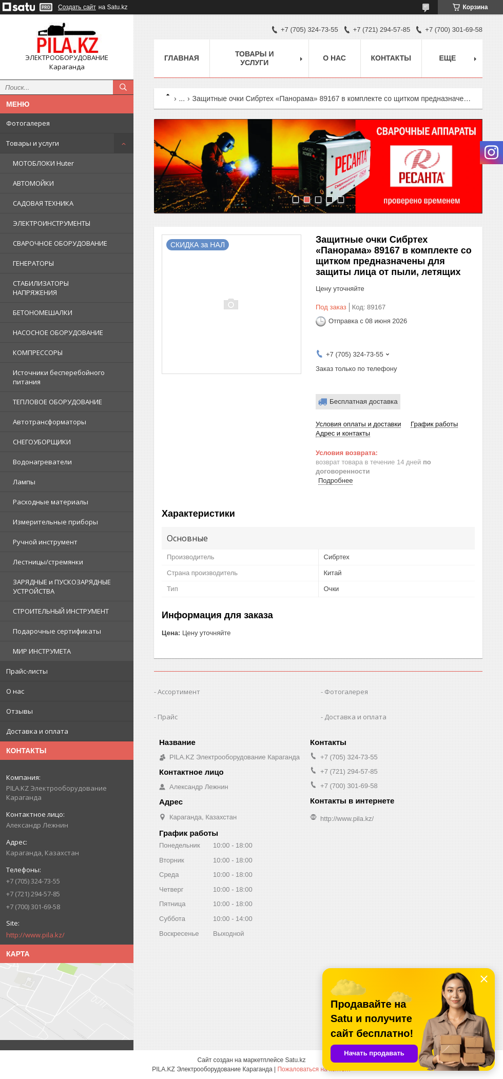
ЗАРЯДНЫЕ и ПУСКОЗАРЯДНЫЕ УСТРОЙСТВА (62, 586)
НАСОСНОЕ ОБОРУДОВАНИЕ (58, 332)
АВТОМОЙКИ (33, 183)
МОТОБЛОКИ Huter (43, 163)
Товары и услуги (32, 143)
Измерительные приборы (55, 521)
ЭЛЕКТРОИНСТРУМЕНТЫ (51, 223)
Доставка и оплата (37, 731)
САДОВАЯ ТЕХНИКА (43, 203)
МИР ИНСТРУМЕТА (42, 651)
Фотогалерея (28, 123)
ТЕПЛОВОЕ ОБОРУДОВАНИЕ (57, 401)
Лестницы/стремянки (48, 561)
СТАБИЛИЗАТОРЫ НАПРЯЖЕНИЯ (41, 288)
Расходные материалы (50, 501)
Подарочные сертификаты (57, 631)
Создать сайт (77, 7)
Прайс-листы (27, 671)
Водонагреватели (42, 461)
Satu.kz (295, 1060)
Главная (181, 58)
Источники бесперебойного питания (59, 377)
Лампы (24, 481)
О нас (15, 691)
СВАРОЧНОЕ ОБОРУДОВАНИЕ (60, 243)
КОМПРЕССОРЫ (38, 352)
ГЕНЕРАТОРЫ (33, 263)
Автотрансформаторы (49, 421)
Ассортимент (179, 691)
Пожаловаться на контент (314, 1069)
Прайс (168, 716)
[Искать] (123, 87)
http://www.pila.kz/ (35, 934)
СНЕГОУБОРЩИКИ (42, 441)
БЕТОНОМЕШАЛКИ (42, 312)
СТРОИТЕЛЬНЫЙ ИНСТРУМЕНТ (61, 611)
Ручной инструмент (45, 541)
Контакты (391, 58)
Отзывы (19, 711)
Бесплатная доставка (364, 401)
